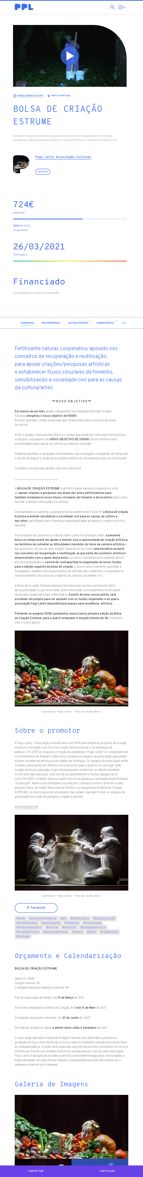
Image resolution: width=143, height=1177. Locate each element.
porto (91, 932)
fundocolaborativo (29, 927)
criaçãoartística (27, 932)
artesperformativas (42, 919)
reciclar (52, 927)
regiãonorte (109, 932)
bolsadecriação (104, 919)
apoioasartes (51, 923)
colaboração (92, 923)
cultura (77, 932)
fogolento (72, 923)
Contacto (44, 171)
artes (20, 919)
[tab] (28, 323)
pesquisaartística (55, 932)
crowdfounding (26, 923)
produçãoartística (93, 927)
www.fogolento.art (26, 807)
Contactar (35, 1171)
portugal (22, 936)
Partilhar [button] (107, 1171)
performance (79, 919)
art (63, 919)
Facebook (36, 908)
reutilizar (69, 927)
